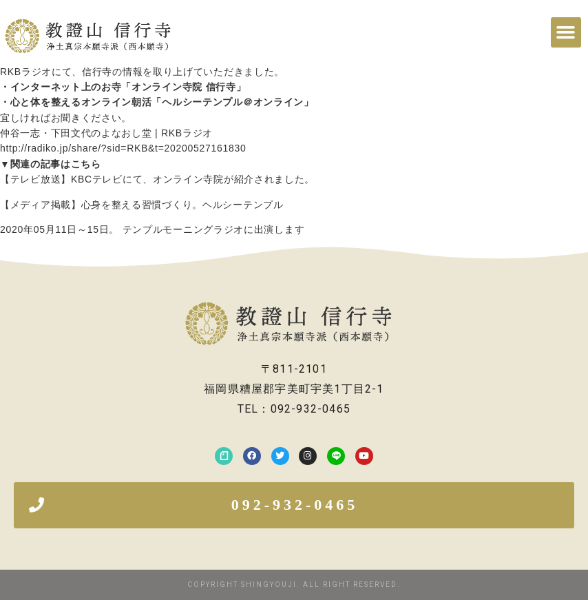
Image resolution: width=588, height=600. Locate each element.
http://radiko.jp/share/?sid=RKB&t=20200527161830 (123, 148)
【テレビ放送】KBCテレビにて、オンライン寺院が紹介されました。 (157, 179)
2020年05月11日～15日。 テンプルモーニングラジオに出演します (152, 229)
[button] (566, 32)
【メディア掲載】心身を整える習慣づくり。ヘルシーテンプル (142, 204)
